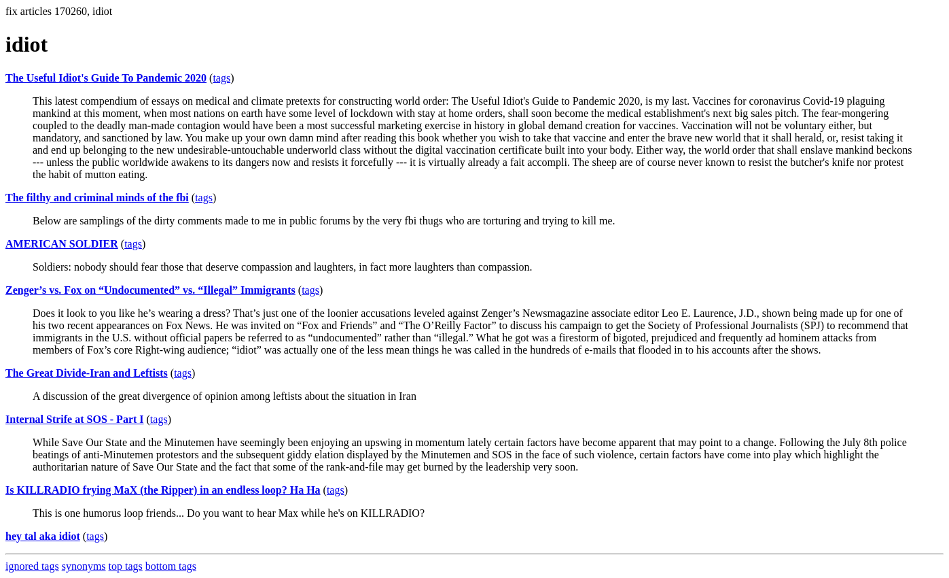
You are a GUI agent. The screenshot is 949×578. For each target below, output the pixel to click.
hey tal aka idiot (42, 536)
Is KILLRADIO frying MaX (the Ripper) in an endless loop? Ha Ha (163, 490)
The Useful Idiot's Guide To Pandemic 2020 (106, 78)
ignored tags (32, 566)
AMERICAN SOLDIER (61, 244)
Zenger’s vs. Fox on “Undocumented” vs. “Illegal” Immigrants (150, 290)
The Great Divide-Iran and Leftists (86, 373)
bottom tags (170, 566)
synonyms (84, 566)
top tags (126, 566)
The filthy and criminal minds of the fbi (97, 197)
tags (221, 78)
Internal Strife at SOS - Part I (74, 419)
